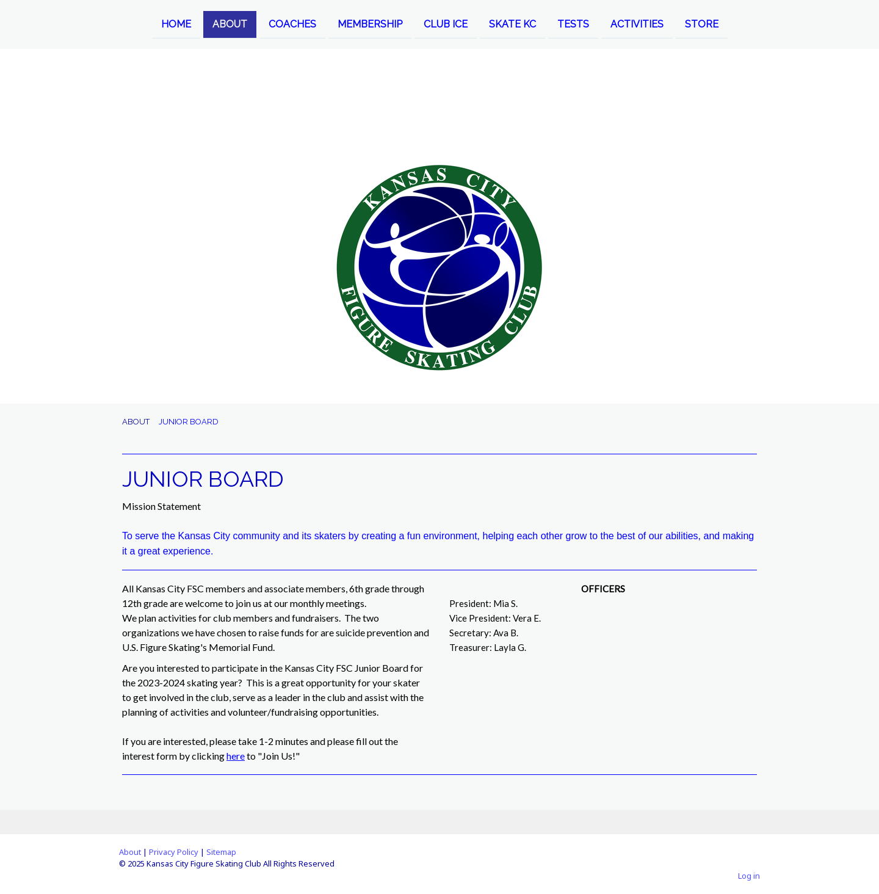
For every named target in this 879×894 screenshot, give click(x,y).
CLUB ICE (446, 23)
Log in (749, 875)
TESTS (573, 23)
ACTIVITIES (637, 23)
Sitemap (221, 851)
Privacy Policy (173, 851)
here (235, 755)
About (130, 851)
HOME (176, 23)
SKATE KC (512, 23)
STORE (701, 23)
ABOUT (229, 23)
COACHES (292, 23)
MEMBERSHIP (370, 23)
